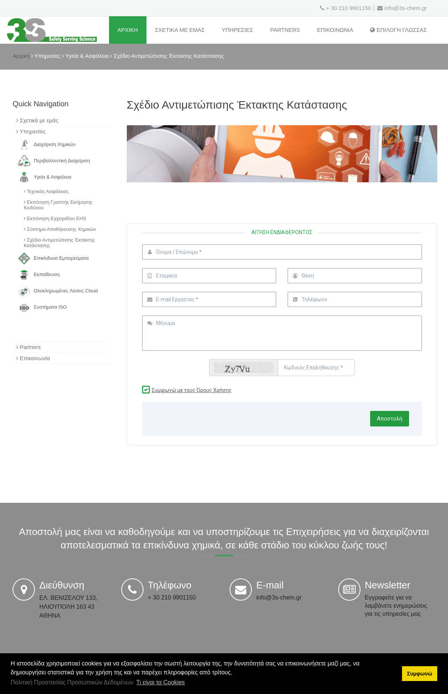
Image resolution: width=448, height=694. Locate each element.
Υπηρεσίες (31, 131)
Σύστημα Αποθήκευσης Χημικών (60, 229)
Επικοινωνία (33, 358)
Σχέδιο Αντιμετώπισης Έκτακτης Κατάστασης (59, 242)
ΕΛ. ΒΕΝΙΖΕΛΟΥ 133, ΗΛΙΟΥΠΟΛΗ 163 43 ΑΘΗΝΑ (68, 607)
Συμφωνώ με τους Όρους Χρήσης (192, 390)
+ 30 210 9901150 (348, 8)
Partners (285, 30)
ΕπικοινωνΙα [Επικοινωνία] (335, 30)
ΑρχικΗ (128, 30)
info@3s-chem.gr (402, 8)
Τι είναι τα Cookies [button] (160, 682)
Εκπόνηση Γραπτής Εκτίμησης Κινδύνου (58, 204)
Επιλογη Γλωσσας (398, 30)
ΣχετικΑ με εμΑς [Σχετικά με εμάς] (180, 30)
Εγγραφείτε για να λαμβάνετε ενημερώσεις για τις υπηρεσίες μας (396, 605)
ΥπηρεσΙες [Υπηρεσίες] (237, 30)
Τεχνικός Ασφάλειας (46, 191)
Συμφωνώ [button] (419, 674)
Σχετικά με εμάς (37, 120)
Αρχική (21, 56)
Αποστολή (389, 418)
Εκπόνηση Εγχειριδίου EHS (55, 218)
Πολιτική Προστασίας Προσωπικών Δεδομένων (72, 682)
